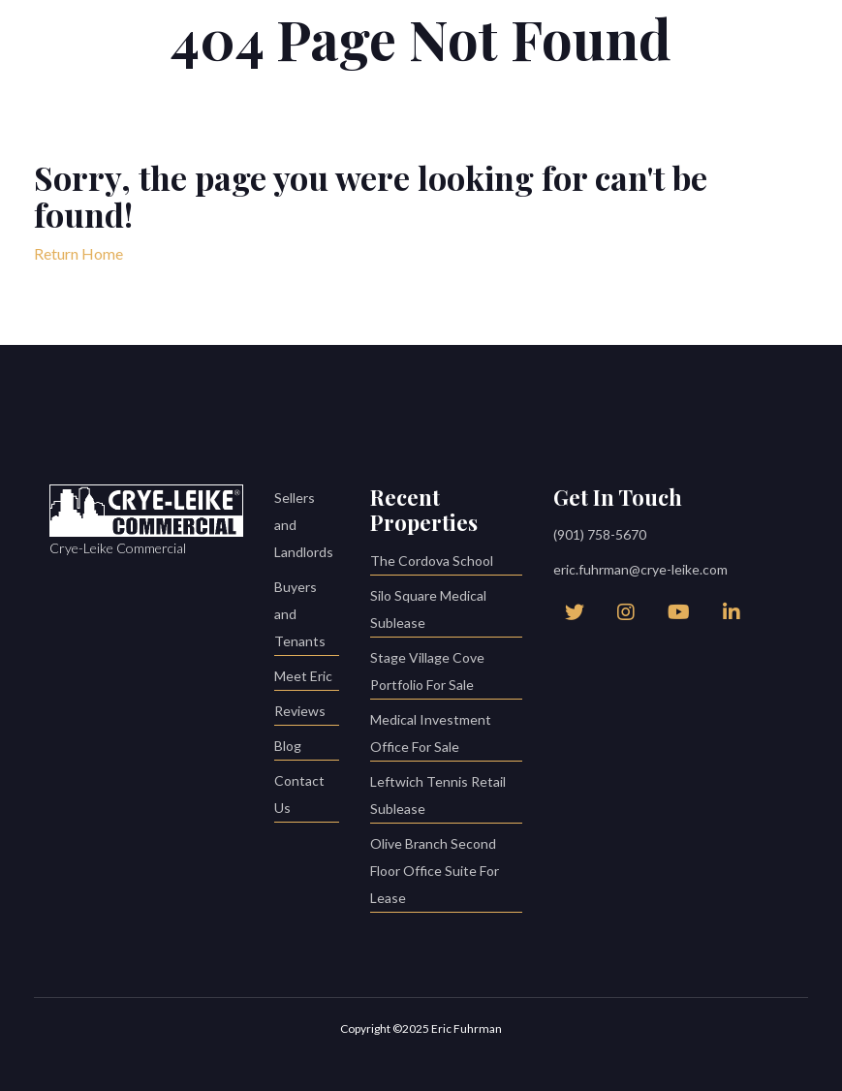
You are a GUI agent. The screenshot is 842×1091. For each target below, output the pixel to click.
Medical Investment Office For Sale (446, 736)
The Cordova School (446, 563)
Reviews (307, 713)
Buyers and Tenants (307, 616)
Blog (307, 748)
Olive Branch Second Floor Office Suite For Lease (446, 873)
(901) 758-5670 (599, 534)
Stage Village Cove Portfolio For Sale (446, 674)
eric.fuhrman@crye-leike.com (640, 569)
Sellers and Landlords (303, 524)
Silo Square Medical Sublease (446, 612)
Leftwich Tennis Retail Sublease (446, 798)
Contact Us (307, 797)
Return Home (78, 253)
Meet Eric (307, 679)
